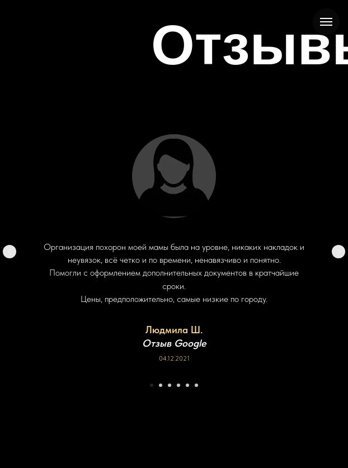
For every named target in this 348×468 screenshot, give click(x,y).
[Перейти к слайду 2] (160, 385)
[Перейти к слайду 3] (169, 385)
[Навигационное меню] (326, 22)
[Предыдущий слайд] (9, 251)
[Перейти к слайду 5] (187, 385)
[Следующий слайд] (338, 251)
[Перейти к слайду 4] (178, 385)
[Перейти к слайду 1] (151, 385)
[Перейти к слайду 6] (196, 385)
